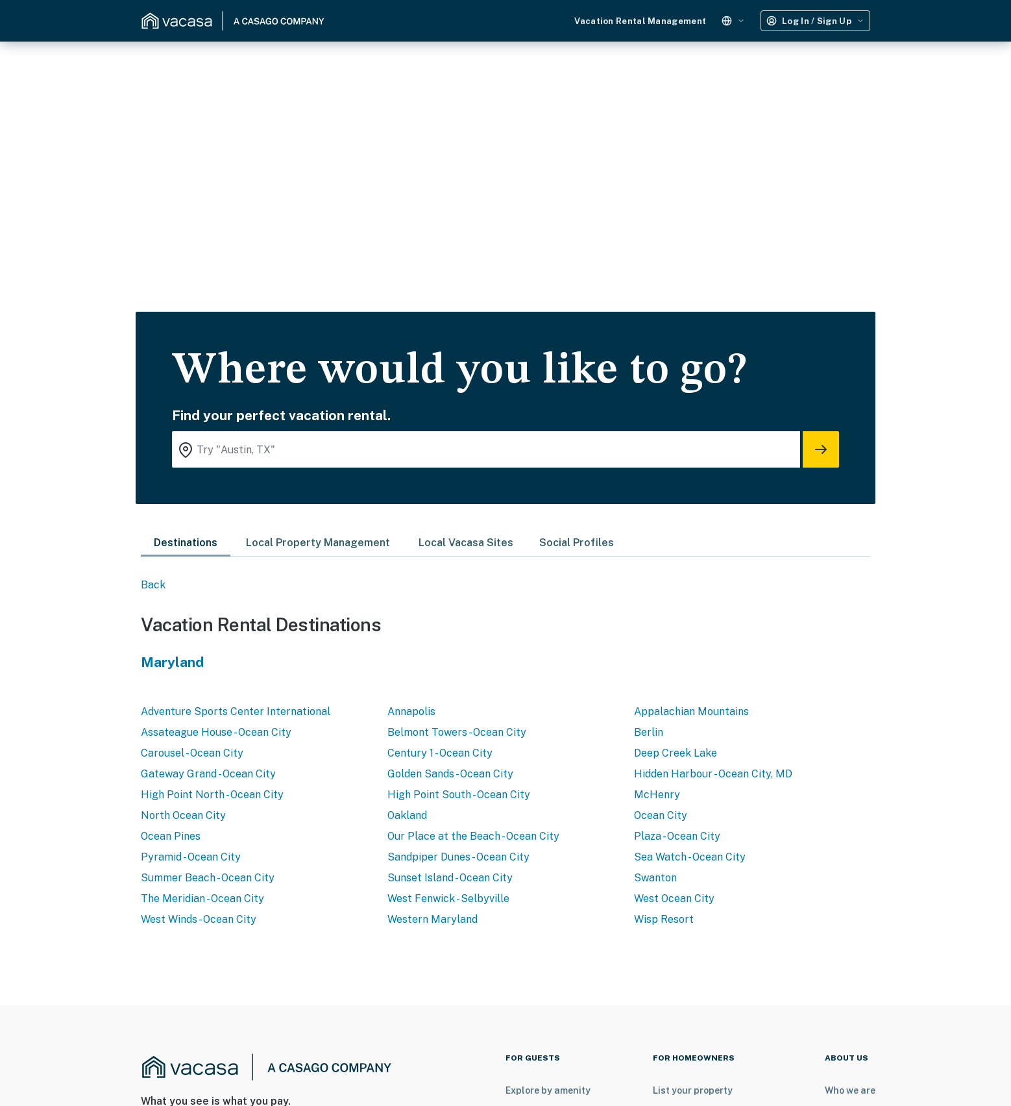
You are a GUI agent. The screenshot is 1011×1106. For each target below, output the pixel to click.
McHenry (657, 794)
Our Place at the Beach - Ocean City (473, 836)
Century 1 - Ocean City (440, 753)
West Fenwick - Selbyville (448, 898)
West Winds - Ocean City (198, 919)
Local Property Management (318, 542)
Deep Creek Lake (675, 753)
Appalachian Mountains (691, 711)
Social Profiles (576, 542)
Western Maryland (432, 919)
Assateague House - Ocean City (216, 732)
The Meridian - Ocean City (202, 898)
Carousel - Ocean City (192, 753)
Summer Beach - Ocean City (207, 878)
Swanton (655, 878)
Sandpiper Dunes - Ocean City (458, 857)
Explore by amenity (548, 1090)
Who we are (850, 1090)
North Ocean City (183, 815)
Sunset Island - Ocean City (450, 878)
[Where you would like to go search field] (486, 449)
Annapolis (411, 711)
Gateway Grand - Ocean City (208, 774)
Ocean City (660, 815)
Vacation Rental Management (640, 21)
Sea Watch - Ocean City (690, 857)
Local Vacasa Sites (466, 542)
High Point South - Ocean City (458, 794)
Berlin (648, 732)
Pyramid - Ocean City (191, 857)
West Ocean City (674, 898)
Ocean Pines (171, 836)
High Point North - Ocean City (212, 794)
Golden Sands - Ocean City (450, 774)
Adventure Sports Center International (235, 711)
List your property (693, 1090)
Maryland (172, 662)
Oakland (407, 815)
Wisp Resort (664, 919)
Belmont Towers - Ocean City (456, 732)
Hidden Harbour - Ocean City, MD (713, 774)
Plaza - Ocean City (677, 836)
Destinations (185, 542)
